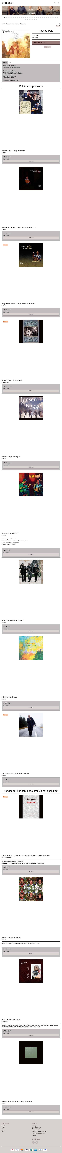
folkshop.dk (7, 3)
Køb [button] (47, 47)
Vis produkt (30, 161)
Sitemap (34, 1135)
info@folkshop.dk (40, 1133)
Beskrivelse (4, 62)
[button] (57, 26)
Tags (9, 62)
